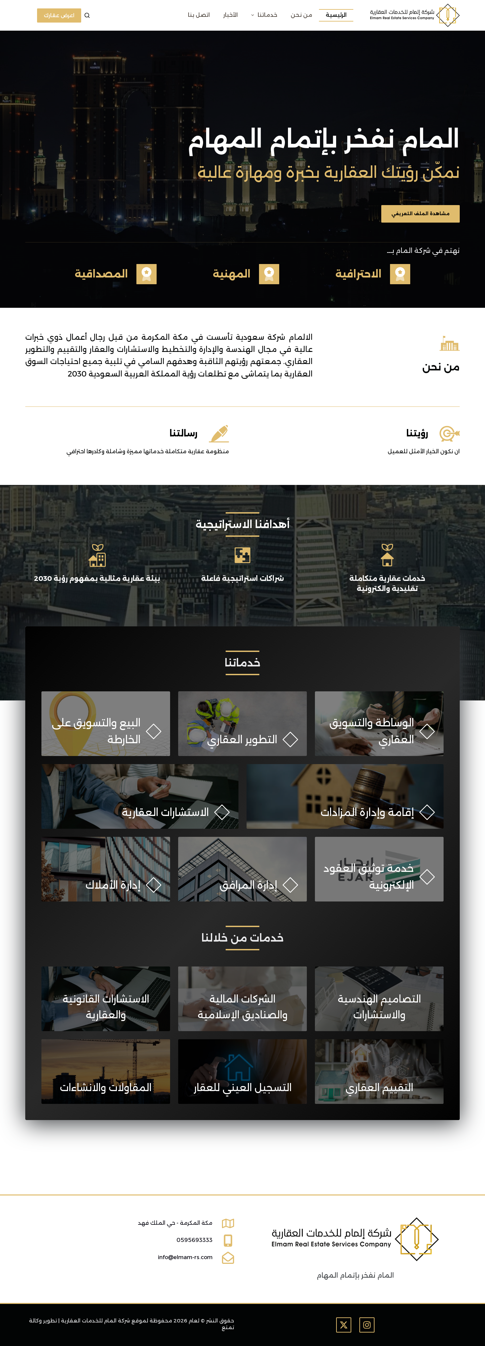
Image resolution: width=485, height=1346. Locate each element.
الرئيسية (336, 15)
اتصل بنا (199, 15)
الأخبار (230, 15)
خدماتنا (263, 15)
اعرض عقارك (59, 15)
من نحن (301, 15)
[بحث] (87, 15)
